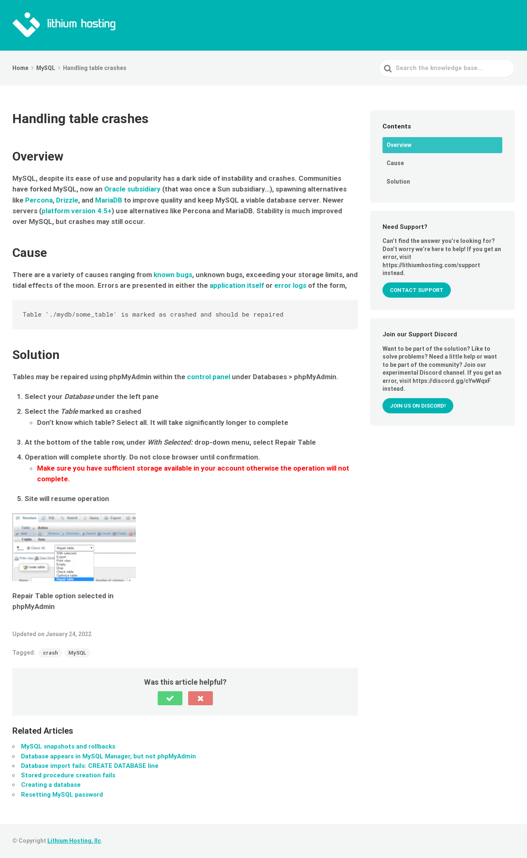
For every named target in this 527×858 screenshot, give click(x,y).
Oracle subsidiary (132, 189)
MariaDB (108, 200)
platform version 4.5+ (77, 211)
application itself (237, 285)
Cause (395, 163)
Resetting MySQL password (62, 794)
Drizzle (67, 200)
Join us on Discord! (418, 406)
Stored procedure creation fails (68, 775)
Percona (39, 200)
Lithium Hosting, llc (74, 840)
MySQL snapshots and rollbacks (68, 746)
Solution (398, 181)
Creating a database (51, 784)
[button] (170, 698)
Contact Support (416, 290)
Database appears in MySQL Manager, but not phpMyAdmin (108, 756)
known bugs (173, 274)
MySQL (77, 653)
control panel (208, 377)
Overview (399, 145)
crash (50, 653)
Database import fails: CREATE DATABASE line (90, 765)
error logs (290, 285)
